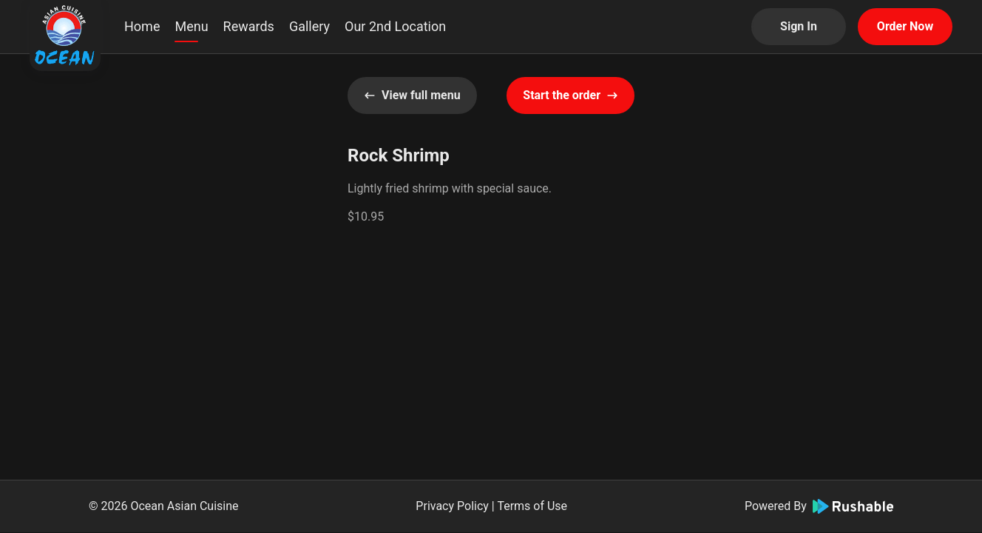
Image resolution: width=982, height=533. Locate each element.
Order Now (905, 26)
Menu (191, 26)
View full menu (412, 95)
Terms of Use (532, 506)
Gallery (309, 26)
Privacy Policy (452, 506)
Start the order (570, 95)
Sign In (798, 26)
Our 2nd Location (395, 26)
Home (142, 26)
